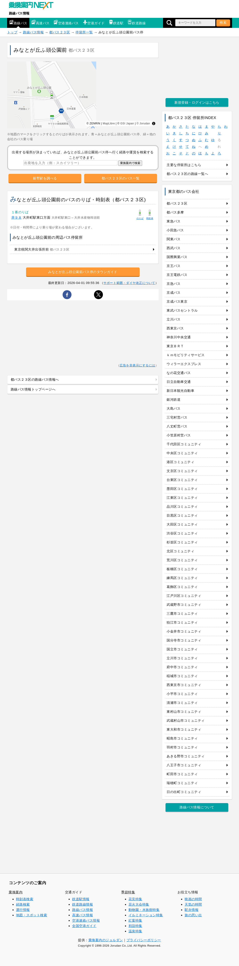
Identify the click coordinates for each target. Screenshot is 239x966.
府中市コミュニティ (182, 667)
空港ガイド (94, 22)
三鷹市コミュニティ (182, 613)
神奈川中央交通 (179, 337)
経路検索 (23, 904)
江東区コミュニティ (182, 497)
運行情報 (23, 910)
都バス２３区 (59, 32)
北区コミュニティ (180, 551)
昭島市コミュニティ (182, 738)
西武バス (173, 248)
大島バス (173, 408)
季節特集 (128, 892)
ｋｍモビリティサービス (186, 355)
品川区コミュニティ (182, 506)
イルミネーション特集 (146, 915)
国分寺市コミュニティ (184, 640)
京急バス (173, 284)
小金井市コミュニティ (184, 631)
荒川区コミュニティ (182, 560)
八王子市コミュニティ (184, 765)
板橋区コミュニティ (182, 569)
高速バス (40, 22)
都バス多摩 (175, 212)
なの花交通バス (179, 373)
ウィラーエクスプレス (184, 364)
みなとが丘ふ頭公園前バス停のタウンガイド (82, 272)
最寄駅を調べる (45, 178)
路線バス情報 (19, 13)
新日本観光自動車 (180, 391)
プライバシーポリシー (144, 940)
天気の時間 (193, 904)
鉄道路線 (136, 22)
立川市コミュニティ (182, 658)
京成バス (173, 292)
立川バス (173, 319)
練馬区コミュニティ (182, 578)
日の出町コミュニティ (184, 792)
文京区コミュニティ (182, 471)
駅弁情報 (191, 910)
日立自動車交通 (179, 382)
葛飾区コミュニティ (182, 587)
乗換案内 (15, 892)
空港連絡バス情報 (86, 920)
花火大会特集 (139, 904)
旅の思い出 (193, 915)
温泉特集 (135, 931)
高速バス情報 (82, 915)
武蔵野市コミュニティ (184, 604)
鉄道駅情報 (81, 899)
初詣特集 (135, 926)
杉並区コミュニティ (182, 542)
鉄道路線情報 (82, 904)
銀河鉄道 (173, 399)
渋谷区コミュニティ (182, 533)
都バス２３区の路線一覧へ (187, 174)
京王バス (173, 266)
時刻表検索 (24, 899)
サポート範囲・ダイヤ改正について (129, 283)
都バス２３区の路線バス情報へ (35, 379)
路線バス (18, 22)
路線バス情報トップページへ (33, 389)
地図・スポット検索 (31, 915)
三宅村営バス (177, 417)
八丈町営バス (177, 426)
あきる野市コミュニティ (186, 756)
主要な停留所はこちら (184, 165)
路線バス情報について (197, 807)
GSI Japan (127, 123)
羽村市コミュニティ (182, 747)
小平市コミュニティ (182, 694)
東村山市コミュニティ (184, 711)
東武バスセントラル (182, 310)
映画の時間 (193, 899)
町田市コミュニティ (182, 774)
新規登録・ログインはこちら (196, 102)
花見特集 (135, 899)
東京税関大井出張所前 (41, 249)
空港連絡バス (66, 22)
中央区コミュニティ (182, 453)
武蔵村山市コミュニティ (186, 720)
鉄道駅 (116, 22)
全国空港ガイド (84, 926)
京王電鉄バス (177, 275)
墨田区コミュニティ (182, 489)
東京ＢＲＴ (175, 346)
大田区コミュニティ (182, 524)
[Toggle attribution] (153, 123)
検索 (223, 22)
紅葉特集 (135, 920)
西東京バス (175, 328)
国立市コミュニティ (182, 649)
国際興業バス (177, 257)
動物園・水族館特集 (144, 910)
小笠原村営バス (179, 435)
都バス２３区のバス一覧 (121, 178)
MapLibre (109, 123)
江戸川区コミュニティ (184, 596)
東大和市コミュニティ (184, 729)
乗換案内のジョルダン (105, 940)
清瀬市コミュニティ (182, 703)
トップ (12, 32)
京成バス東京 (177, 301)
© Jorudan (143, 123)
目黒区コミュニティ (182, 515)
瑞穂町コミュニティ (182, 783)
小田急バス (175, 230)
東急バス (173, 221)
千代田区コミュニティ (184, 444)
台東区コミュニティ (182, 480)
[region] (83, 95)
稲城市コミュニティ (182, 676)
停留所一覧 (84, 32)
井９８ (16, 217)
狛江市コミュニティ (182, 622)
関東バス (173, 239)
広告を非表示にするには (137, 365)
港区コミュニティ (180, 462)
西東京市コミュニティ (184, 685)
